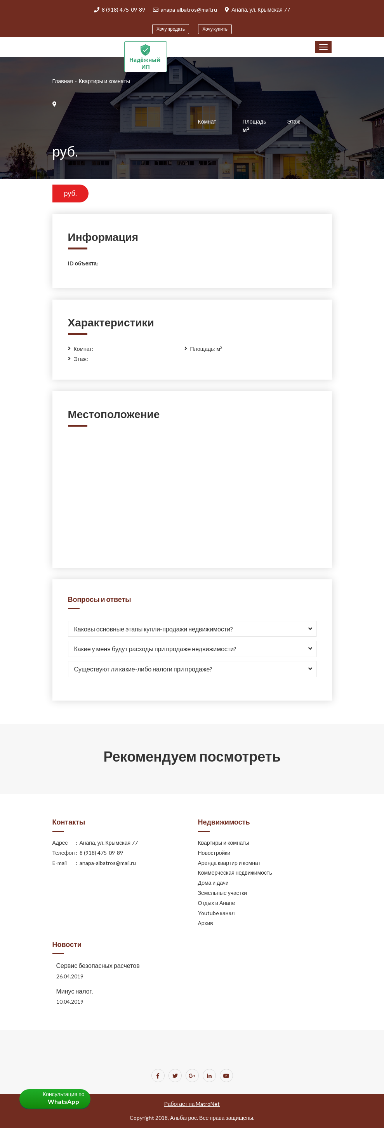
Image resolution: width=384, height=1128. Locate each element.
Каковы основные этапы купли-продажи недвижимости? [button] (153, 629)
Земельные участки (222, 892)
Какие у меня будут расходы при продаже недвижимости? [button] (155, 648)
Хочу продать (170, 29)
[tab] (192, 629)
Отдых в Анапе (216, 903)
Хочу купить (215, 29)
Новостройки (214, 852)
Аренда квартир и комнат (229, 863)
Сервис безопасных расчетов (98, 965)
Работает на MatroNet (192, 1103)
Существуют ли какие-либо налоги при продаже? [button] (143, 669)
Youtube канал (216, 913)
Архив (205, 923)
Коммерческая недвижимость (235, 872)
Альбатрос (183, 1117)
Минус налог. (74, 991)
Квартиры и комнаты (223, 842)
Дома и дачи (213, 882)
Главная (62, 81)
